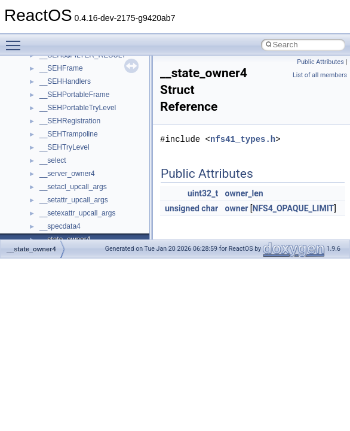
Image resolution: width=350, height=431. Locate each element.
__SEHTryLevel (64, 147)
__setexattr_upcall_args (77, 213)
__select (52, 160)
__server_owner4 (67, 173)
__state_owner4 (31, 249)
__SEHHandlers (65, 81)
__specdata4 (60, 226)
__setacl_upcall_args (73, 187)
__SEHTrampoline (68, 134)
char (209, 208)
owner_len (244, 193)
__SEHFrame (61, 68)
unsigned (182, 208)
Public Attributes (320, 62)
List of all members (320, 75)
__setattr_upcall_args (73, 200)
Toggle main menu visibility (16, 40)
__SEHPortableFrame (74, 94)
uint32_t (203, 193)
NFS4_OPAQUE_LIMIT (293, 208)
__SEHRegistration (69, 121)
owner (236, 208)
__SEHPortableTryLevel (77, 108)
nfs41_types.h (242, 139)
